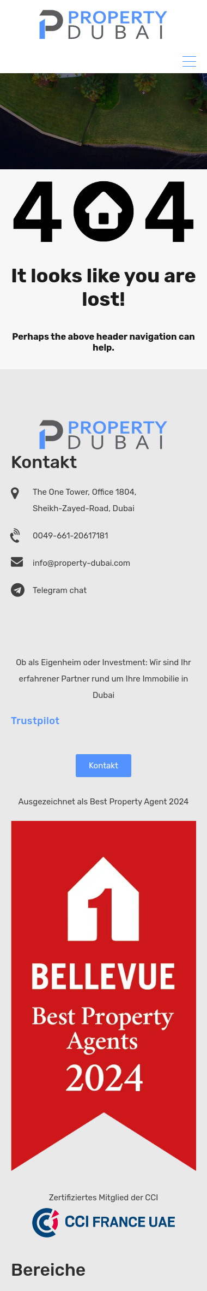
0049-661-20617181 (70, 536)
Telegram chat (60, 590)
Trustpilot (35, 720)
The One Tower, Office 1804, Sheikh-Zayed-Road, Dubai (84, 500)
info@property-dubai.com (81, 563)
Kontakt (103, 765)
